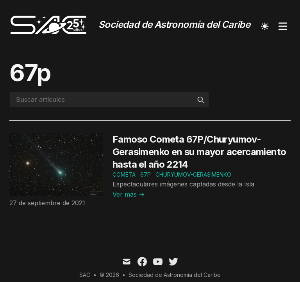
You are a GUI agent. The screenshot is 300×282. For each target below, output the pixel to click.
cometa (124, 174)
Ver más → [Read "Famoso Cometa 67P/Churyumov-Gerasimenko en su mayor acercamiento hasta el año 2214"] (128, 194)
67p (145, 174)
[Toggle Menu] (283, 26)
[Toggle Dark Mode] (265, 26)
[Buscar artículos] (109, 99)
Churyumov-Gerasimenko (193, 174)
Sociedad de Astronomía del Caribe (175, 274)
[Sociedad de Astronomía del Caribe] (129, 26)
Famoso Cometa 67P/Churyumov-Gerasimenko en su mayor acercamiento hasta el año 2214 (199, 152)
